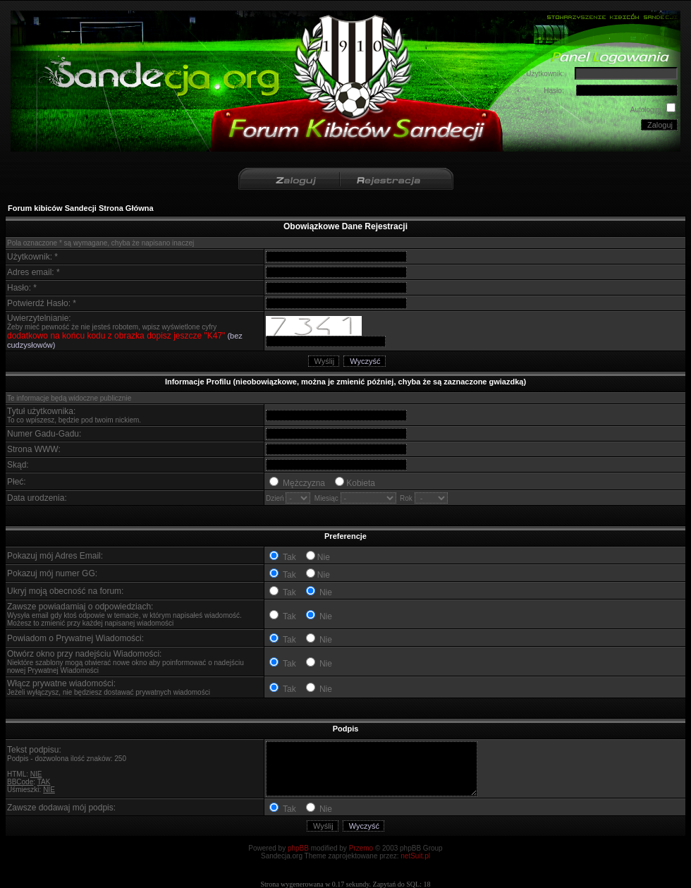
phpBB (298, 848)
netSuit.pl (415, 856)
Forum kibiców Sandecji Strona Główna (81, 208)
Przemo (361, 848)
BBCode (20, 782)
